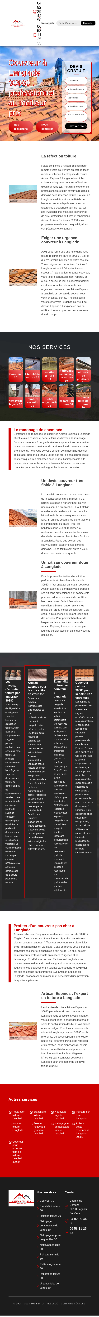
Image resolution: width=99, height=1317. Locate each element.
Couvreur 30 (47, 1200)
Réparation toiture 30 (50, 1276)
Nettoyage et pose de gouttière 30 (50, 1237)
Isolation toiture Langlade (18, 1127)
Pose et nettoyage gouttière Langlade (39, 1128)
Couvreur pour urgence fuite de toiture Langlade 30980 (18, 1151)
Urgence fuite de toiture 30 (49, 1285)
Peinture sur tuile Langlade (83, 1115)
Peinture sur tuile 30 (49, 1256)
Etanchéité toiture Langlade (40, 1115)
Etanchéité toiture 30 (50, 1208)
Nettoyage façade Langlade (60, 1115)
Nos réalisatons (21, 126)
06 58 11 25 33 (35, 34)
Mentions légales (73, 1304)
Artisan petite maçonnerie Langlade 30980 (82, 1130)
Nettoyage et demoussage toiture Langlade (62, 1128)
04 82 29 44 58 (35, 11)
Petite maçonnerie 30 (50, 1266)
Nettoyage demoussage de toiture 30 (49, 1225)
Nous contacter (47, 126)
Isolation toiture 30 (50, 1216)
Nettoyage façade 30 (50, 1247)
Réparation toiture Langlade (19, 1115)
